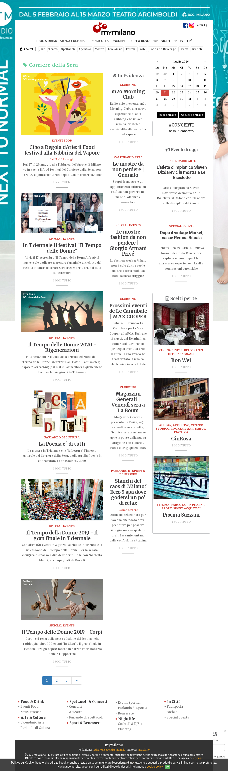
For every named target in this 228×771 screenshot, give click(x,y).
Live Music (115, 49)
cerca (203, 24)
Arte (143, 49)
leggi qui (198, 758)
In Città (186, 41)
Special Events (178, 717)
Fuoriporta (175, 706)
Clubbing (124, 729)
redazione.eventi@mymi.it (108, 749)
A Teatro (75, 712)
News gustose (30, 712)
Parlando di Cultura (35, 728)
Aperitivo (84, 49)
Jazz (42, 49)
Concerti (75, 706)
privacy (221, 756)
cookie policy (155, 766)
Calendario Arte (32, 722)
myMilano (144, 749)
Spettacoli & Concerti (106, 41)
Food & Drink (46, 41)
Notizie (172, 712)
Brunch (197, 49)
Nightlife (169, 41)
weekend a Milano (192, 114)
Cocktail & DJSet (130, 724)
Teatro (53, 49)
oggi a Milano (167, 114)
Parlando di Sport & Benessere (133, 710)
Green (184, 49)
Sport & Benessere (143, 41)
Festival (131, 49)
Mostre (99, 49)
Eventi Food (29, 706)
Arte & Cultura (72, 41)
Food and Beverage (162, 49)
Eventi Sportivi (129, 702)
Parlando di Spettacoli (86, 717)
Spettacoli (68, 49)
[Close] (225, 730)
